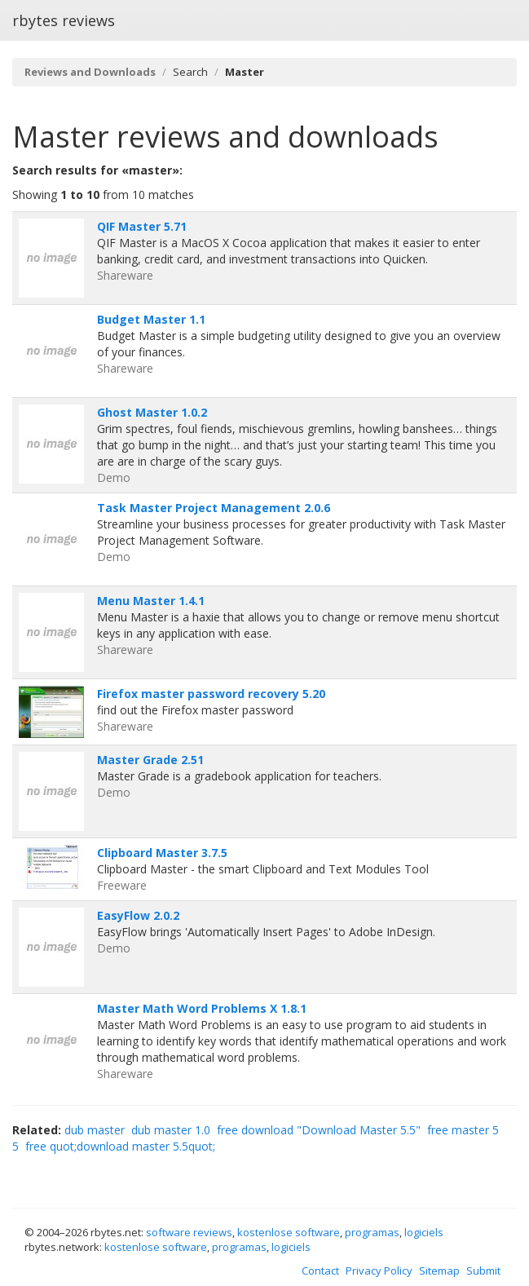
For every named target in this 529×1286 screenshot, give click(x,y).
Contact (320, 1270)
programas (372, 1232)
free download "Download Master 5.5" (319, 1130)
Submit (483, 1270)
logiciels (423, 1232)
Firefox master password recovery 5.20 (211, 693)
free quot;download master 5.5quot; (120, 1146)
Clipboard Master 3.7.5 (162, 852)
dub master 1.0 (170, 1130)
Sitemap (439, 1270)
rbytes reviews (63, 20)
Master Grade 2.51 (150, 759)
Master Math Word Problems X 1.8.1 (201, 1008)
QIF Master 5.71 (142, 226)
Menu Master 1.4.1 (151, 600)
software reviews (189, 1232)
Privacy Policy (379, 1270)
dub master (94, 1130)
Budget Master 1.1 (151, 319)
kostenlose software (288, 1232)
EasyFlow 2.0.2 (138, 915)
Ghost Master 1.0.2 (152, 412)
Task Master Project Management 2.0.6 (213, 507)
